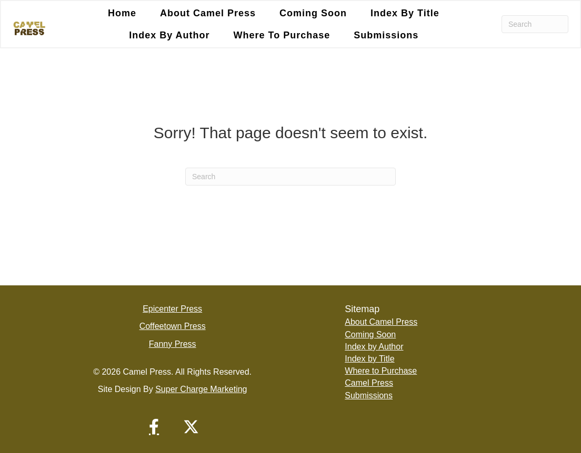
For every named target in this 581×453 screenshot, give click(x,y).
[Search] (535, 24)
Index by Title (404, 13)
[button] (154, 426)
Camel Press (369, 382)
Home (122, 13)
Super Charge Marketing (201, 389)
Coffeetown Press (172, 326)
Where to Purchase (282, 35)
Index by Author (169, 35)
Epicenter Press (172, 308)
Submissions (386, 35)
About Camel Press (208, 13)
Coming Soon (313, 13)
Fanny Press (172, 343)
